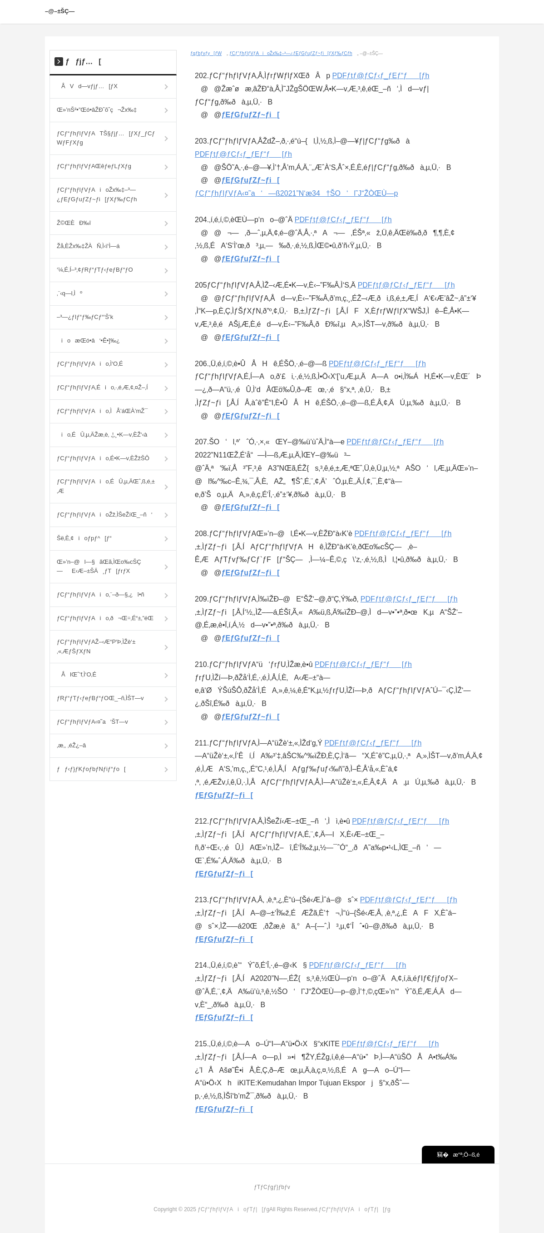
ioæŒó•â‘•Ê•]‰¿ (88, 340)
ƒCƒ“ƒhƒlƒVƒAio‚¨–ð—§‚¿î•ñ (100, 594)
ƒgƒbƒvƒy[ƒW (206, 53)
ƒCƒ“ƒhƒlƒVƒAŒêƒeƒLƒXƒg (94, 166)
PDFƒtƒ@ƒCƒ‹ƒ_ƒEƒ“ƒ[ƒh (381, 76)
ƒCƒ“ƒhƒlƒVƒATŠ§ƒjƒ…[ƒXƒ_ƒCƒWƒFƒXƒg (106, 138)
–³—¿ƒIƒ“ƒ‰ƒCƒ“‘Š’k (85, 316)
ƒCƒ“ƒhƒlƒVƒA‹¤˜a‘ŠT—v (92, 721)
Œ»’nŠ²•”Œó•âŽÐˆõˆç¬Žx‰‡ (97, 109)
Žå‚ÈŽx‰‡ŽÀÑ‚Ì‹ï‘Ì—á (88, 246)
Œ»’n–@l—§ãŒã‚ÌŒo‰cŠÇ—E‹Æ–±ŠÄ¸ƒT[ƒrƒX (99, 566)
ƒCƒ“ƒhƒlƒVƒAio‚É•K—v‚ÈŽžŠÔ (103, 458)
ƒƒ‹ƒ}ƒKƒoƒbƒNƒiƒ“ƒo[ (91, 769)
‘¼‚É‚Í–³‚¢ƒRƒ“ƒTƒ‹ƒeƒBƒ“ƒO (95, 269)
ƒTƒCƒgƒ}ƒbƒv (272, 1187)
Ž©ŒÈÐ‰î (74, 222)
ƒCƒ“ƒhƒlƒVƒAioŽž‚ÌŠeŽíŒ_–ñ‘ (105, 514)
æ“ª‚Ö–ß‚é (464, 1154)
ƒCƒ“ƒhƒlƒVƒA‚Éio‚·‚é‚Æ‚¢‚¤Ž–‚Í (102, 387)
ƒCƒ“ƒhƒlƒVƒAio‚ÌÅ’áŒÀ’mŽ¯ (102, 411)
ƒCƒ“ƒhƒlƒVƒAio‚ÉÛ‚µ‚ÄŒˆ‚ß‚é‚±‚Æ (106, 486)
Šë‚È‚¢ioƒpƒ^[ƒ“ (84, 538)
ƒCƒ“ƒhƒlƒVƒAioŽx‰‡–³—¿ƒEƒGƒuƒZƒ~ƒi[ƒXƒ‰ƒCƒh (290, 53)
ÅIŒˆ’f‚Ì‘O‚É (76, 674)
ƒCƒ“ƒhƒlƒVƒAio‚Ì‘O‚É (90, 363)
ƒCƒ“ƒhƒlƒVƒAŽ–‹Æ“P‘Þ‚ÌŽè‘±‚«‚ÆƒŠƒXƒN (96, 646)
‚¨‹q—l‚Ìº (69, 293)
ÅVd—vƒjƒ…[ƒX (87, 86)
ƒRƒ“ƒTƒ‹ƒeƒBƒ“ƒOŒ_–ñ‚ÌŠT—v (100, 698)
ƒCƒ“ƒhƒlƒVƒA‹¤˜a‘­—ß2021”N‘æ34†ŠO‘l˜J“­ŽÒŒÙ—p (296, 193)
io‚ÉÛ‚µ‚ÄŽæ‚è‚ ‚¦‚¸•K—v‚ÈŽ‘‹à (102, 434)
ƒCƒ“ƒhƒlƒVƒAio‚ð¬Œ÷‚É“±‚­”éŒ (107, 618)
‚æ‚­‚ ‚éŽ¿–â (71, 745)
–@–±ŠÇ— (61, 11)
